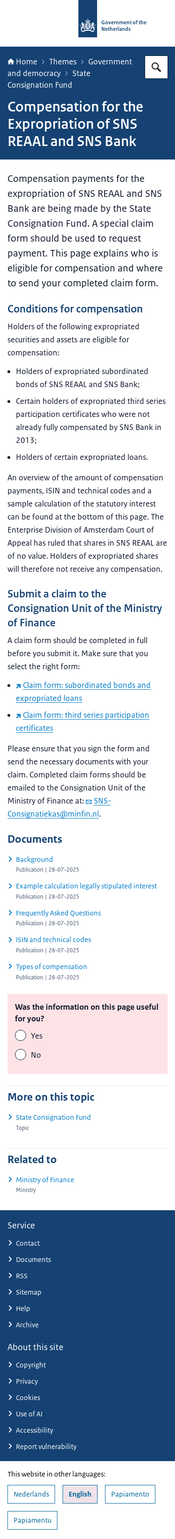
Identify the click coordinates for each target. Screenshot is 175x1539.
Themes (63, 61)
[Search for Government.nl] (156, 67)
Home (22, 61)
